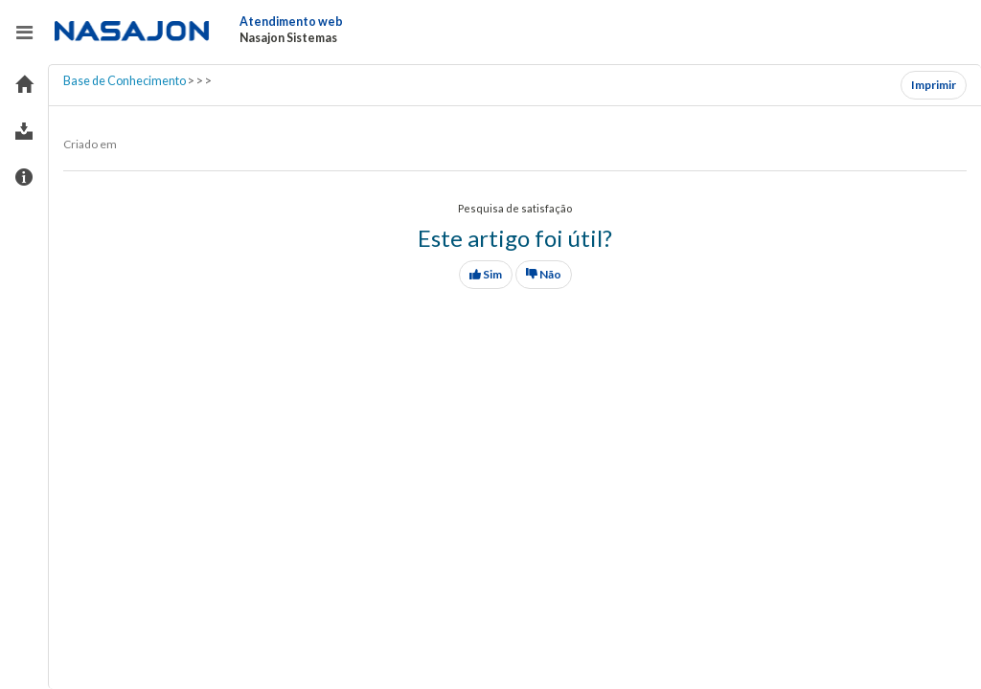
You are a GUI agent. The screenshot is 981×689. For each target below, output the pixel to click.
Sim (485, 274)
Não (543, 274)
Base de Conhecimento (124, 81)
